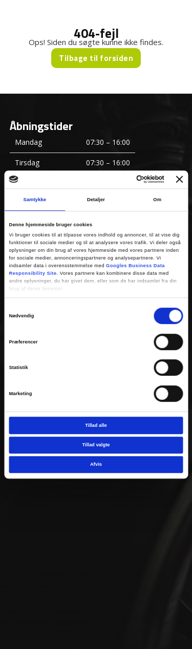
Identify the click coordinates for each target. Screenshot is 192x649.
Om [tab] (157, 199)
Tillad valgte (96, 444)
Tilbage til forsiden (96, 58)
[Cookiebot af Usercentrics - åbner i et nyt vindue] (122, 180)
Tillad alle (95, 425)
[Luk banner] (179, 179)
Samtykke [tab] (35, 199)
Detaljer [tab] (96, 199)
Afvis (96, 464)
